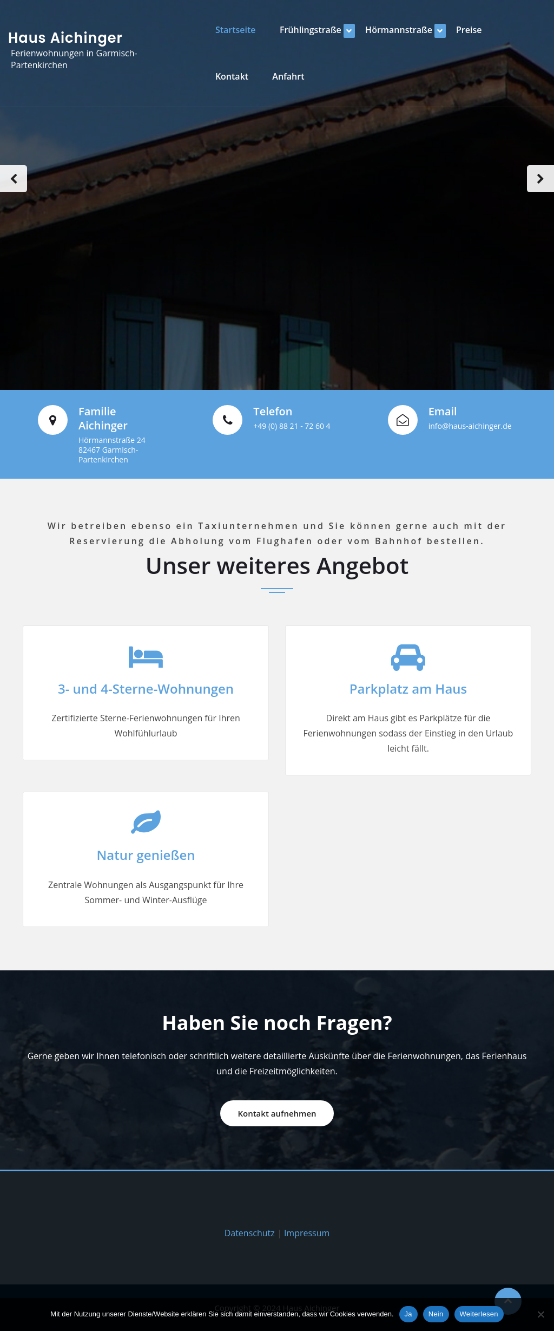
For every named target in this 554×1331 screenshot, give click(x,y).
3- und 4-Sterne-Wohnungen (146, 688)
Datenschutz (250, 1233)
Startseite (235, 30)
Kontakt (231, 76)
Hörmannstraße (398, 30)
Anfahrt (288, 76)
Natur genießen (145, 855)
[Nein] (540, 1314)
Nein (436, 1314)
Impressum (306, 1233)
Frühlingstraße (310, 30)
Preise (469, 30)
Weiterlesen (479, 1314)
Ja (408, 1314)
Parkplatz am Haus (408, 688)
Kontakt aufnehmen (277, 1113)
